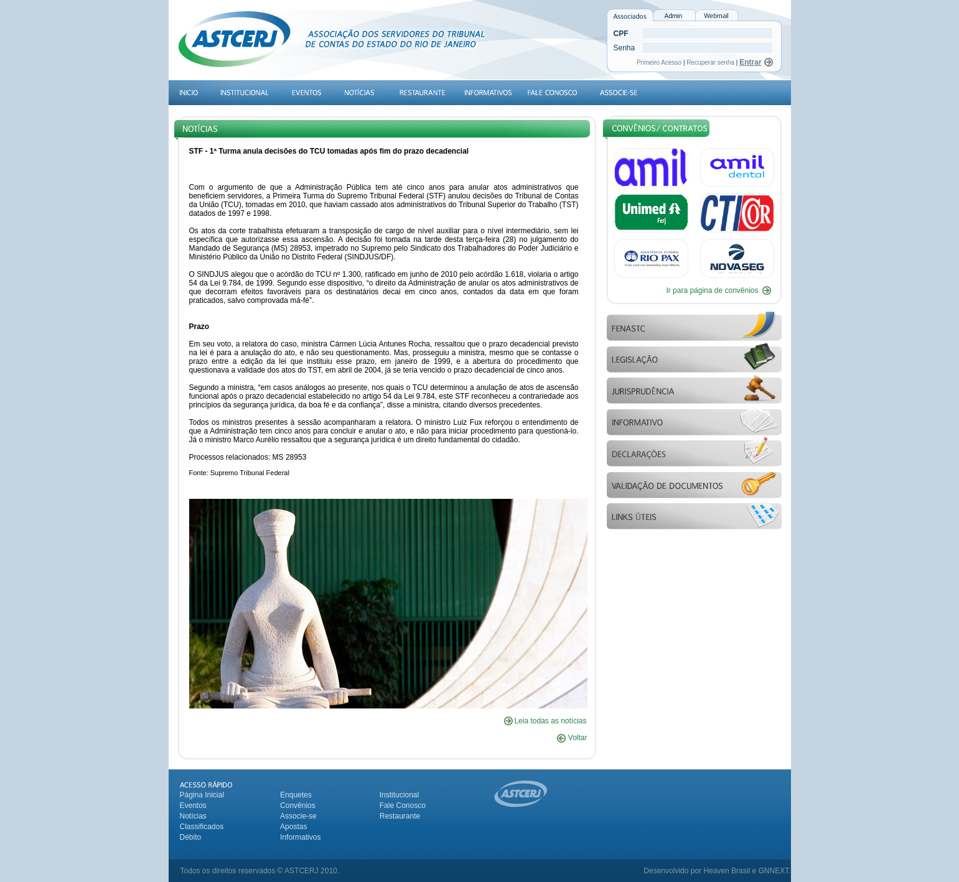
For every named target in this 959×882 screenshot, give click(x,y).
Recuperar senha (710, 62)
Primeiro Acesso (660, 62)
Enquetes (296, 795)
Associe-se (298, 816)
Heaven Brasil (726, 870)
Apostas (293, 826)
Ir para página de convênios (712, 290)
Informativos (300, 837)
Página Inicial (202, 795)
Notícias (193, 816)
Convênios (298, 805)
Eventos (193, 805)
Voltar (572, 737)
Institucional (399, 795)
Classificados (202, 826)
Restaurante (400, 816)
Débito (191, 837)
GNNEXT (773, 870)
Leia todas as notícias (550, 721)
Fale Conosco (403, 805)
